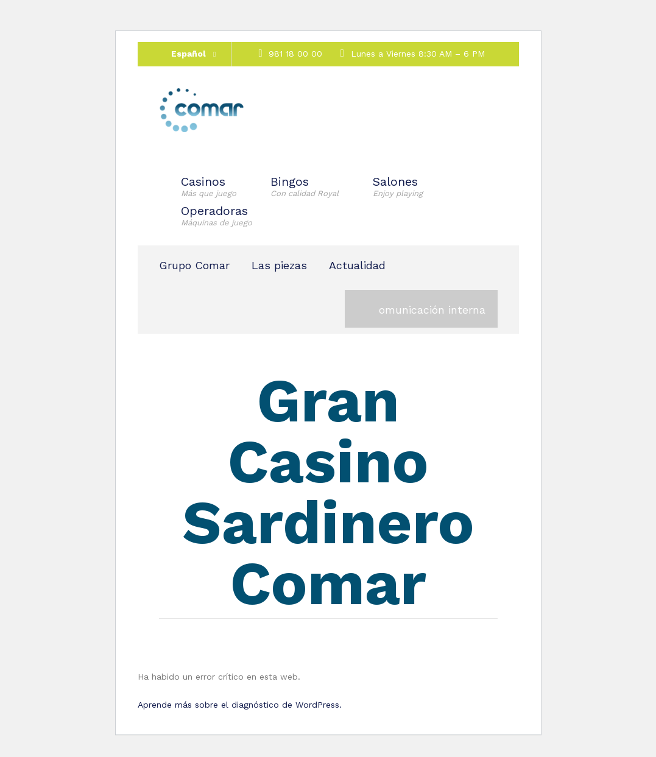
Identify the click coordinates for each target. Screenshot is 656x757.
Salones (398, 186)
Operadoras (216, 215)
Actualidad (357, 265)
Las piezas (279, 265)
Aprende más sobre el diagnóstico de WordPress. (240, 704)
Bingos (304, 186)
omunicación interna (432, 309)
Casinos (208, 186)
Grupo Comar (194, 265)
